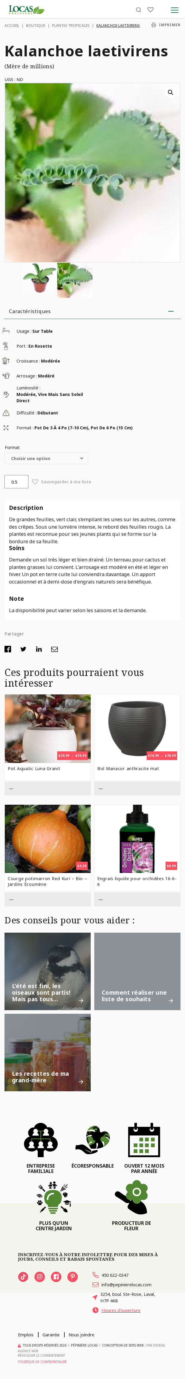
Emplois (26, 1335)
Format (12, 447)
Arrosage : (26, 376)
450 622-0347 (110, 1275)
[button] (170, 92)
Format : (25, 428)
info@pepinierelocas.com (121, 1284)
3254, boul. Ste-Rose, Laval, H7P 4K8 (123, 1297)
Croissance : (28, 361)
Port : (22, 346)
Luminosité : (28, 388)
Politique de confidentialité (42, 1362)
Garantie (51, 1335)
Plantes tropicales (71, 25)
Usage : (23, 331)
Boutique (35, 25)
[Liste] (151, 9)
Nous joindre (81, 1335)
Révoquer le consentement (41, 1355)
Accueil (11, 25)
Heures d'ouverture (116, 1310)
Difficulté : (26, 413)
